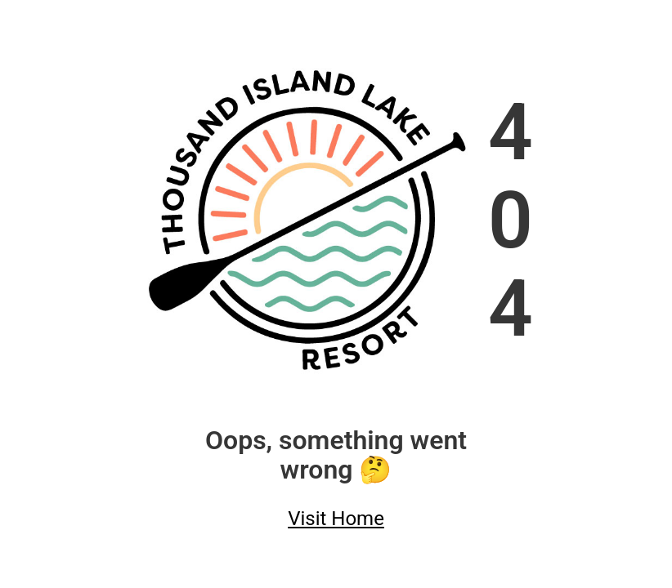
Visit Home (336, 518)
